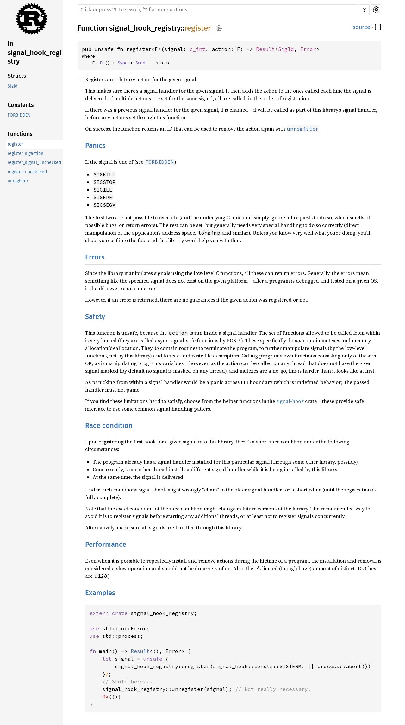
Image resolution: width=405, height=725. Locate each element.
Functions (20, 134)
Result (265, 49)
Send (140, 62)
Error (308, 49)
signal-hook (290, 401)
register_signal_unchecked (34, 162)
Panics (95, 145)
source (361, 27)
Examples (100, 592)
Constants (21, 104)
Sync (122, 62)
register (15, 144)
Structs (17, 75)
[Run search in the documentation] (218, 9)
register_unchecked (27, 171)
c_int (197, 49)
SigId (12, 86)
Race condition (109, 425)
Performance (105, 544)
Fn (102, 62)
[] (378, 27)
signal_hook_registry (145, 28)
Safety (95, 316)
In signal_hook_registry (34, 52)
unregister (18, 181)
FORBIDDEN (19, 115)
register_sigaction (25, 153)
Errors (94, 257)
